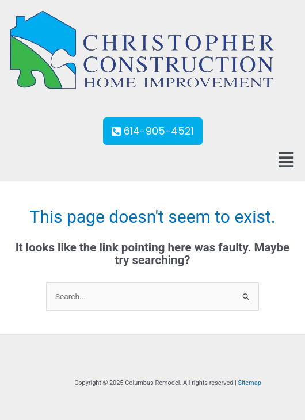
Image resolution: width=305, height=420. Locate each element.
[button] (285, 160)
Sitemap (249, 383)
